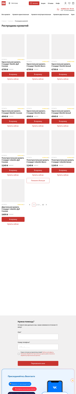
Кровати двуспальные (61, 14)
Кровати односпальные (20, 14)
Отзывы (50, 3)
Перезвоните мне (38, 363)
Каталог (34, 3)
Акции (43, 3)
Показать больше (38, 180)
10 (43, 205)
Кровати (10, 21)
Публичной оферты (48, 352)
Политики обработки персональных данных (33, 354)
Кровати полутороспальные (41, 14)
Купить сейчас (13, 79)
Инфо (58, 3)
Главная (4, 21)
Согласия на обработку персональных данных (38, 354)
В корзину (13, 74)
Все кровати (6, 14)
